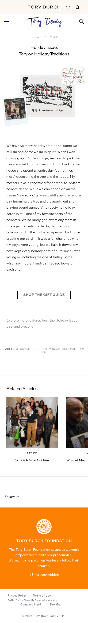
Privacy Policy (17, 595)
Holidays (69, 349)
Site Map (55, 604)
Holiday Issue (50, 349)
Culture (51, 37)
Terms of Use (42, 595)
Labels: (9, 349)
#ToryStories (27, 349)
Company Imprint (31, 604)
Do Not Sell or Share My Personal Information (33, 600)
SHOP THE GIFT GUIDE (44, 295)
